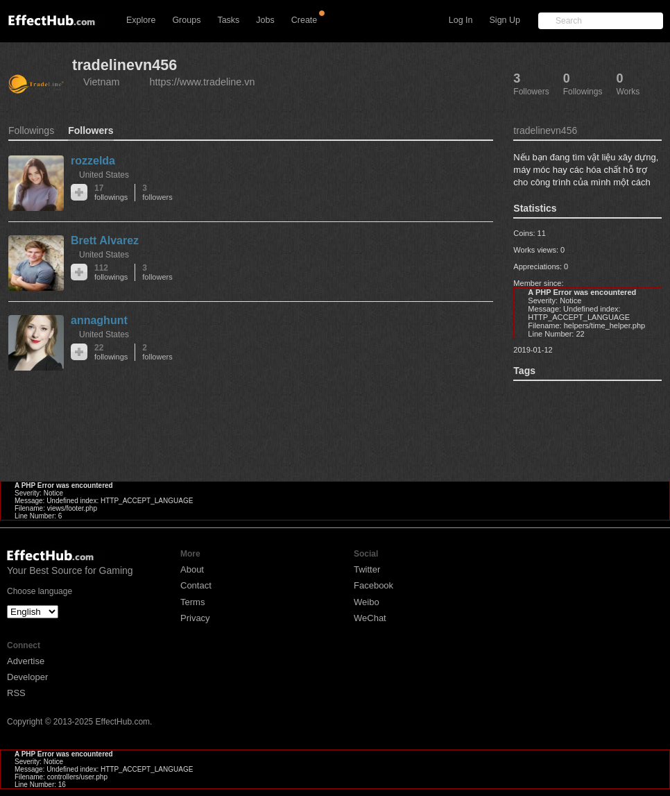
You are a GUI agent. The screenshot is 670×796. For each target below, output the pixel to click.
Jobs (265, 20)
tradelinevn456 (124, 65)
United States (104, 175)
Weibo (366, 602)
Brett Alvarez (105, 240)
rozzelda (93, 161)
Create (304, 20)
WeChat (370, 618)
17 (111, 192)
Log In (461, 20)
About (192, 569)
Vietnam (101, 81)
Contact (196, 585)
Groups (186, 20)
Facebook (373, 585)
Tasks (228, 20)
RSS (16, 693)
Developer (27, 677)
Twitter (367, 569)
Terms (192, 602)
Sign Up (505, 20)
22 (111, 352)
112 (111, 272)
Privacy (195, 618)
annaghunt (99, 320)
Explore (140, 20)
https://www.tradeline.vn (202, 81)
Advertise (25, 661)
